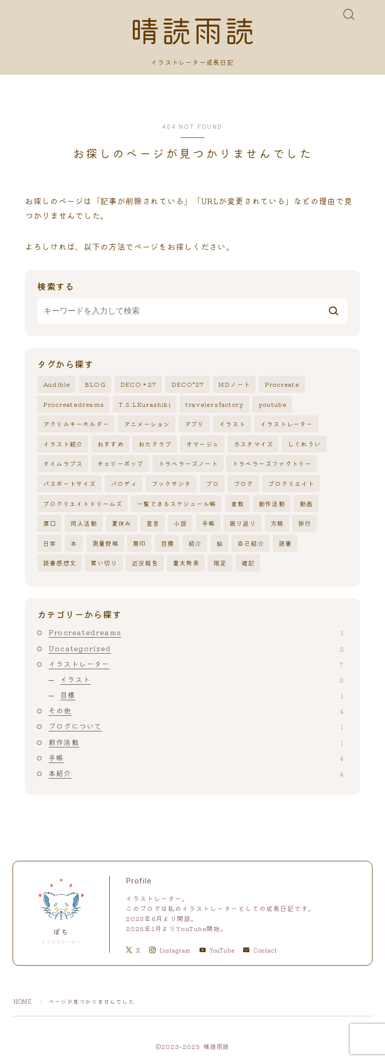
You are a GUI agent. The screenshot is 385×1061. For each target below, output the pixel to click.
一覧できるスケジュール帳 (176, 503)
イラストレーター (286, 424)
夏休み (122, 523)
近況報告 (145, 563)
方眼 (277, 523)
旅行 (304, 523)
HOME (23, 1001)
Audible (56, 384)
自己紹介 (251, 543)
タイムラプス (63, 464)
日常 (49, 543)
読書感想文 (59, 563)
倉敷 (237, 503)
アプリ (194, 424)
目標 (167, 543)
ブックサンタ (171, 484)
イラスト (232, 424)
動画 (306, 503)
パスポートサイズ (69, 484)
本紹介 (196, 774)
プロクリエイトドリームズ (82, 503)
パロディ (124, 484)
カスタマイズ (253, 443)
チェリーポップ (120, 464)
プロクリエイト (291, 484)
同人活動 (84, 523)
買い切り (104, 563)
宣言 (152, 523)
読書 (285, 543)
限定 (220, 563)
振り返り (243, 523)
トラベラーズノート (188, 464)
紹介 (195, 543)
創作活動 (272, 503)
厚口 (49, 523)
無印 (139, 543)
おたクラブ (154, 443)
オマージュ (202, 443)
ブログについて (196, 726)
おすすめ (110, 443)
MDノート (234, 384)
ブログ (244, 484)
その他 (196, 711)
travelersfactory (214, 404)
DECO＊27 (138, 384)
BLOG (95, 384)
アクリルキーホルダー (76, 424)
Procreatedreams (73, 404)
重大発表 (186, 563)
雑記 (248, 563)
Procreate (282, 384)
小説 (180, 523)
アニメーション (147, 424)
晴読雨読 (192, 32)
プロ (212, 484)
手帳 (208, 523)
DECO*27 (187, 384)
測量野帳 (105, 543)
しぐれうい (304, 443)
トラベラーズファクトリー (271, 464)
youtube (272, 404)
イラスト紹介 (63, 443)
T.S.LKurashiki (145, 404)
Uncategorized (196, 648)
